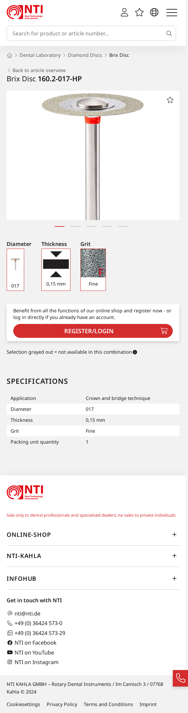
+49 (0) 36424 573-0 (34, 623)
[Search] (170, 33)
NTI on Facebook (32, 643)
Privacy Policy (62, 704)
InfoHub (93, 578)
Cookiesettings (23, 704)
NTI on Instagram (33, 662)
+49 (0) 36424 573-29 (36, 633)
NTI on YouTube (30, 652)
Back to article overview (36, 70)
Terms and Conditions (108, 704)
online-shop (93, 534)
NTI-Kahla (93, 556)
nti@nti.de (23, 613)
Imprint (148, 704)
